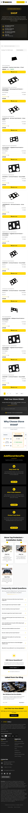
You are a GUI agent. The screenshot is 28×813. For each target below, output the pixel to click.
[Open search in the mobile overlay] (10, 46)
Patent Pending (18, 756)
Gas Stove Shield (4, 741)
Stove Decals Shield (5, 745)
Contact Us (17, 750)
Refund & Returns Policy (20, 754)
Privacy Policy (10, 807)
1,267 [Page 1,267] (17, 393)
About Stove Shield (18, 746)
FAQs (16, 748)
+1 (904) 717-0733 (7, 767)
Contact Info (4, 759)
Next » (22, 393)
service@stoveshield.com (14, 671)
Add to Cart (14, 72)
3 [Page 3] (10, 393)
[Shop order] (21, 50)
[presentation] (2, 691)
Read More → (22, 702)
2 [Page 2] (7, 393)
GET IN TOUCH (5, 777)
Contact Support (14, 667)
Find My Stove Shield (20, 2)
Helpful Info (18, 739)
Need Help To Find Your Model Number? (14, 412)
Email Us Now (14, 715)
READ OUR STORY (4, 731)
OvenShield (3, 743)
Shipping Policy (18, 752)
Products (3, 739)
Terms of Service (17, 807)
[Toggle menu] (1, 2)
